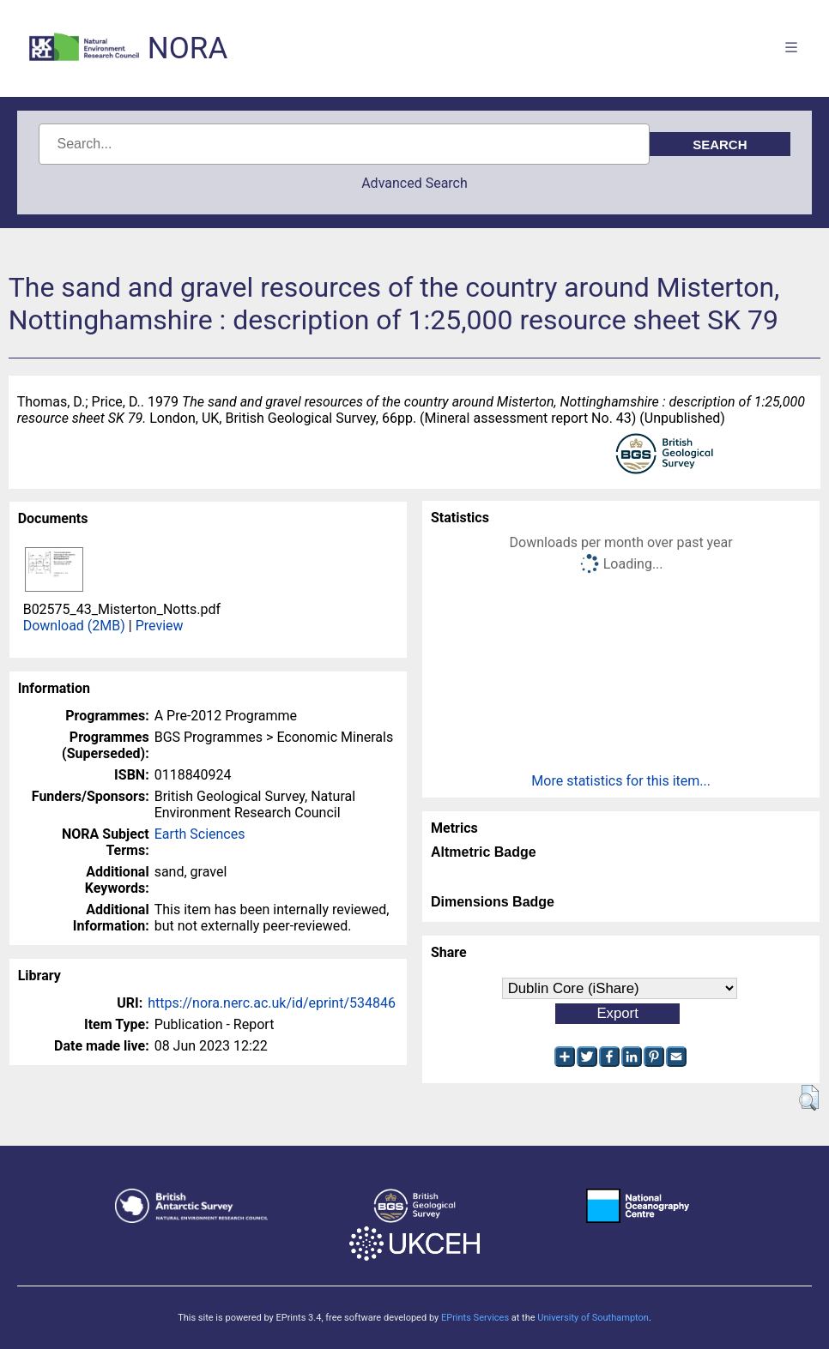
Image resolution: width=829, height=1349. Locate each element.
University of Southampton (593, 1317)
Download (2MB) (74, 625)
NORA (187, 48)
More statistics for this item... (621, 781)
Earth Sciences (199, 834)
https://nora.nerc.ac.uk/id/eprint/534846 (272, 1003)
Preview (160, 625)
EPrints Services (475, 1317)
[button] (809, 1098)
